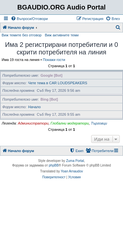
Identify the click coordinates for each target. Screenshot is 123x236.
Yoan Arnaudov (72, 171)
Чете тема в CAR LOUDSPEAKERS (57, 83)
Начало (34, 107)
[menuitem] (29, 19)
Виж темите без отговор (22, 35)
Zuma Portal (75, 161)
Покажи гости (54, 60)
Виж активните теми (62, 35)
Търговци (99, 123)
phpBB (54, 165)
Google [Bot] (52, 75)
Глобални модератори (70, 123)
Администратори (33, 123)
